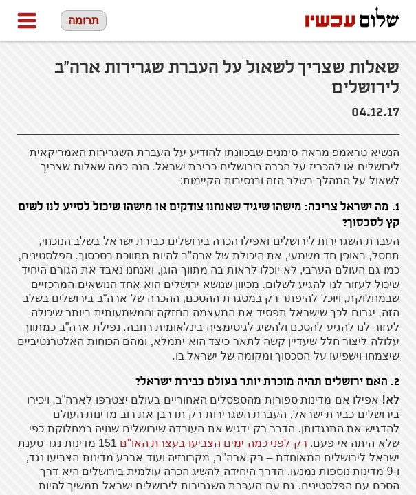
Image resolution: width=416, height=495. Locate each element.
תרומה (83, 20)
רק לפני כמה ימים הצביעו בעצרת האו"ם (215, 443)
